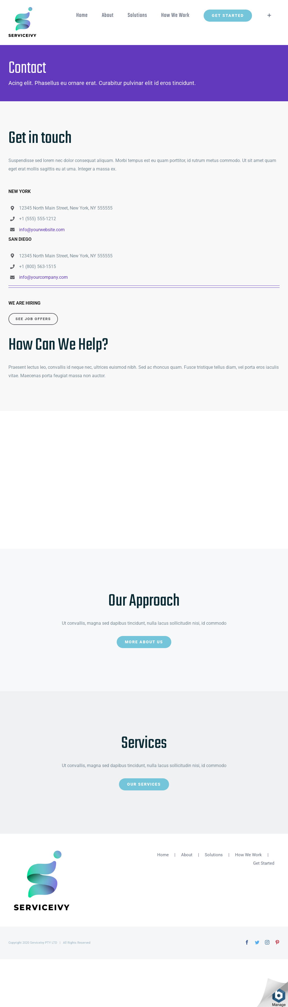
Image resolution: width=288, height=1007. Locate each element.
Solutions (214, 854)
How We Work (248, 854)
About (186, 854)
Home (163, 854)
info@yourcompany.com (43, 277)
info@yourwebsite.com (42, 229)
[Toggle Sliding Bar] (269, 15)
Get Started (263, 863)
